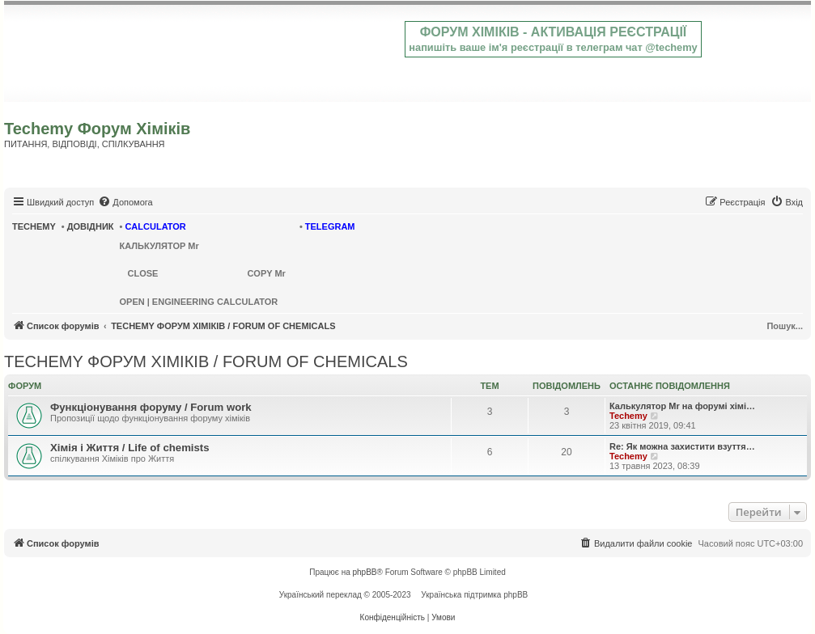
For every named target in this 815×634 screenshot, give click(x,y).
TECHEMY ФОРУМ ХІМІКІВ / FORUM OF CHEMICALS (206, 361)
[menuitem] (125, 202)
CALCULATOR (155, 226)
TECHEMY (34, 226)
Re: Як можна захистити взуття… (682, 446)
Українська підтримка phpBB (474, 594)
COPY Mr (266, 273)
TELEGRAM (330, 226)
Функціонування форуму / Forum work (151, 407)
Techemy (628, 416)
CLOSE (143, 273)
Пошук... (784, 326)
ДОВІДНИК (90, 226)
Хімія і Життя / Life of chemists (130, 448)
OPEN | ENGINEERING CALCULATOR (199, 301)
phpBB (365, 572)
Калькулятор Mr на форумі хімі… (682, 406)
